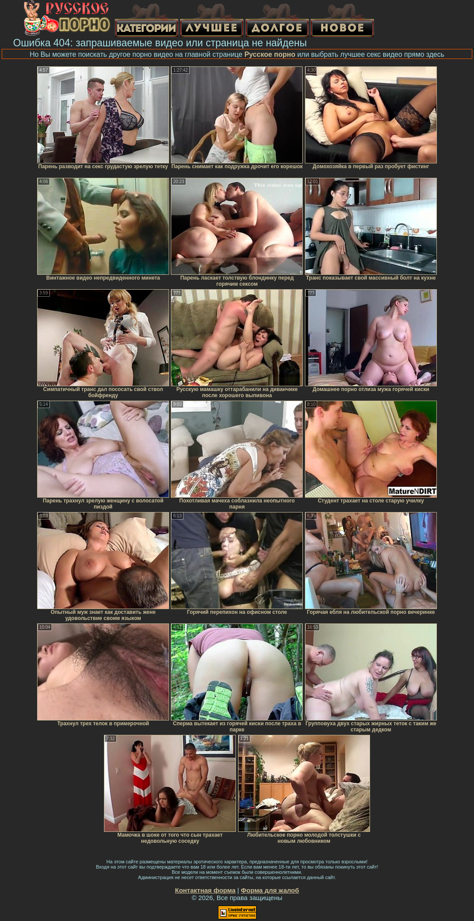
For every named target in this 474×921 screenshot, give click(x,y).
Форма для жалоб (270, 890)
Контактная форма (205, 890)
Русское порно (269, 54)
